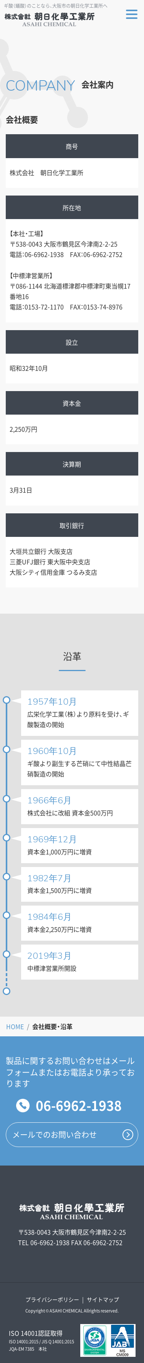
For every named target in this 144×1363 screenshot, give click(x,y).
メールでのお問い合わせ (54, 1134)
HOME (15, 1026)
